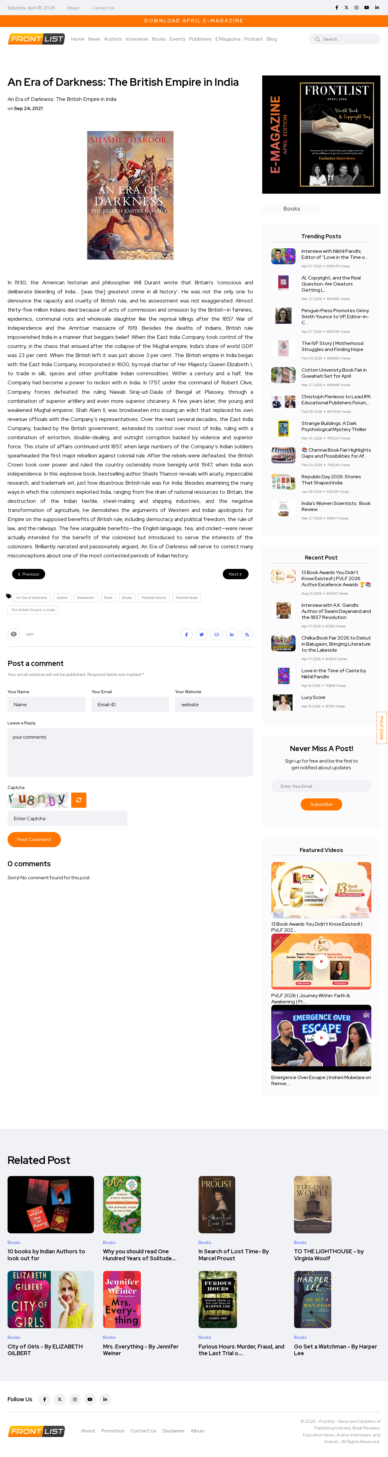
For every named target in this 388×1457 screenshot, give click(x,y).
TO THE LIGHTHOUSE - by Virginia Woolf (329, 1255)
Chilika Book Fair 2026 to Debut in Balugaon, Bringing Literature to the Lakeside (336, 644)
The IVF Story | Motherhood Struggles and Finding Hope (332, 346)
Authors (113, 39)
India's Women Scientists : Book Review (336, 506)
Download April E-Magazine (194, 21)
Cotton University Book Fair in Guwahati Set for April (334, 373)
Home (78, 39)
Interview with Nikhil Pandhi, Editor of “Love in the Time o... (335, 254)
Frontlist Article (154, 597)
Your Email (102, 691)
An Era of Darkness (31, 597)
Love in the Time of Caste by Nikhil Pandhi (334, 673)
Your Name (18, 691)
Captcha (16, 787)
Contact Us (103, 8)
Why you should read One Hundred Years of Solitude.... (139, 1255)
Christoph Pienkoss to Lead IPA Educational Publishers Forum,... (336, 399)
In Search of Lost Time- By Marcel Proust (234, 1255)
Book (108, 597)
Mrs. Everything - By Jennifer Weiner (141, 1350)
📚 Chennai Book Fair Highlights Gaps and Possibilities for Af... (336, 453)
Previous (28, 574)
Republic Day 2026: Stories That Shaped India (331, 479)
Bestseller (86, 597)
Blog (272, 39)
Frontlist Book (187, 597)
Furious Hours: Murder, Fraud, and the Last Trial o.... (241, 1350)
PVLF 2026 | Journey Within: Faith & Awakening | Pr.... (310, 998)
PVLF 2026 (382, 728)
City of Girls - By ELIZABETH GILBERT (45, 1350)
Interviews (137, 39)
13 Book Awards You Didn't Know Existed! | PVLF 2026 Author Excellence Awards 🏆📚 (336, 578)
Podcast (253, 39)
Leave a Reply (21, 723)
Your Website (188, 691)
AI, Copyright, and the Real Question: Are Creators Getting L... (331, 284)
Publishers (200, 39)
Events (178, 39)
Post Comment (34, 839)
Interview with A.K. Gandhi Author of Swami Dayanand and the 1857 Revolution (336, 611)
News (94, 39)
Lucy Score (314, 697)
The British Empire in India (33, 609)
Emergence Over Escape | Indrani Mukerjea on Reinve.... (321, 1080)
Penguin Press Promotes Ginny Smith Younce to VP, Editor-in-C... (335, 316)
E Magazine (228, 39)
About (73, 8)
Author (62, 597)
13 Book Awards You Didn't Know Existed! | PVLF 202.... (317, 927)
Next (235, 574)
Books (159, 39)
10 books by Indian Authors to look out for (46, 1255)
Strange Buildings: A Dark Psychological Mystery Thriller (334, 426)
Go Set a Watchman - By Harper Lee (335, 1350)
